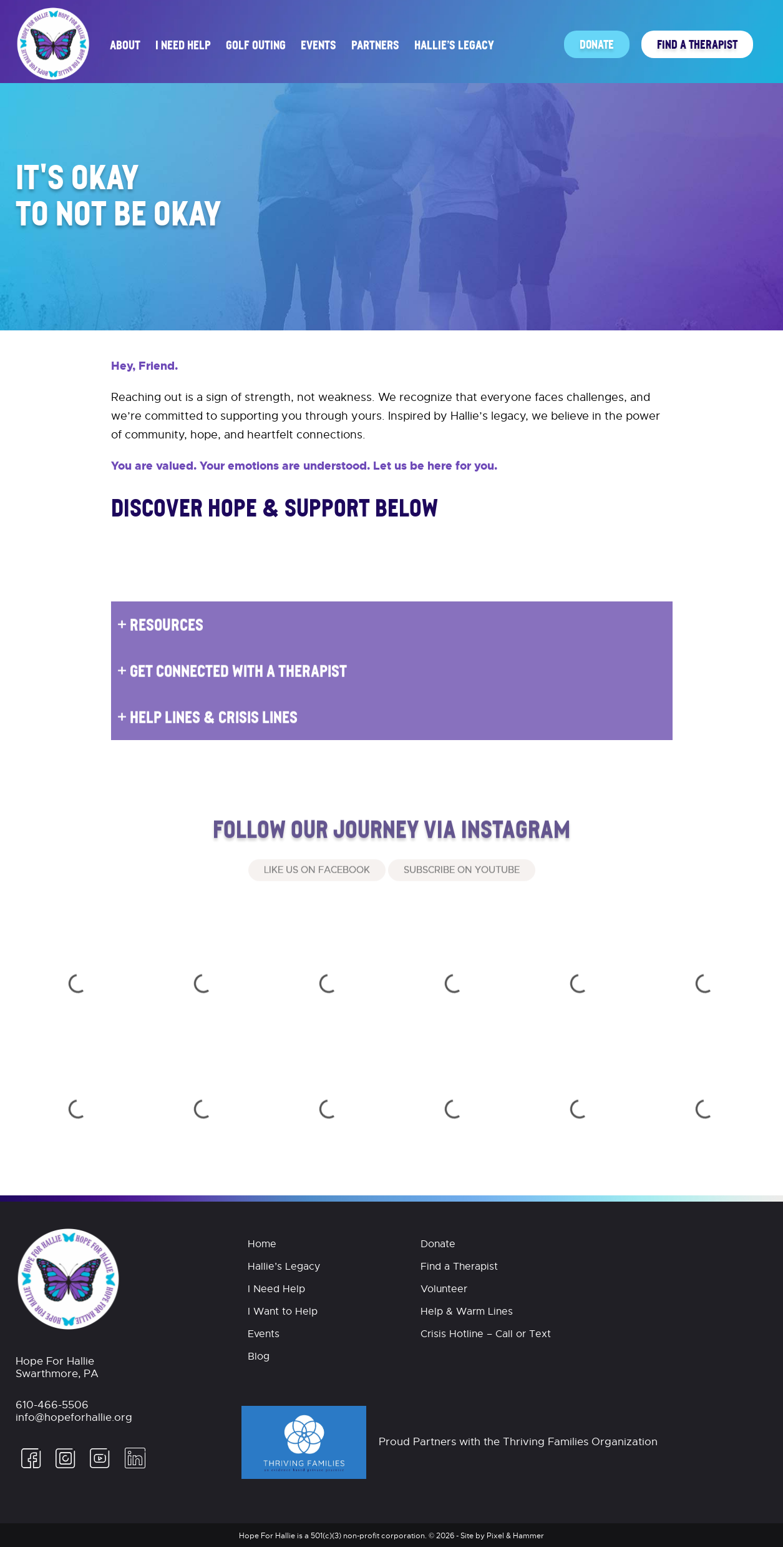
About (125, 44)
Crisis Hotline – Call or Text (486, 1334)
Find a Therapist (697, 44)
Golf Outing (256, 44)
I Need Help (183, 44)
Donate (597, 44)
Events (318, 44)
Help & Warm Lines (467, 1311)
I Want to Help (283, 1311)
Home (262, 1244)
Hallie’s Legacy (454, 44)
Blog (259, 1356)
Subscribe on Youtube (462, 886)
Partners (375, 44)
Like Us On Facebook (317, 886)
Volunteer (444, 1289)
